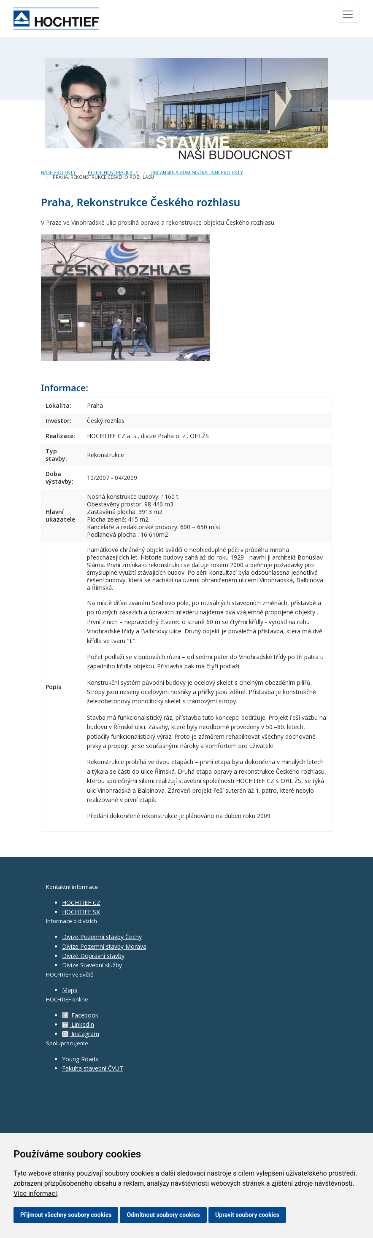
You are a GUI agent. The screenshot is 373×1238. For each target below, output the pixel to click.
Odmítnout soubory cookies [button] (163, 1214)
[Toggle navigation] (347, 14)
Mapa (70, 990)
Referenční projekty (113, 172)
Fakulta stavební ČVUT (92, 1068)
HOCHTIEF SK (81, 912)
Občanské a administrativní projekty (196, 172)
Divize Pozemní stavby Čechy (102, 937)
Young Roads (80, 1059)
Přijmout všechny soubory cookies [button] (65, 1214)
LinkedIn (78, 1024)
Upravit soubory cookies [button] (247, 1214)
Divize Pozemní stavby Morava (104, 946)
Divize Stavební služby (92, 965)
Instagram (80, 1034)
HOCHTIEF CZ (81, 903)
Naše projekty (58, 172)
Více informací (35, 1194)
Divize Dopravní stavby (93, 956)
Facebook (80, 1015)
